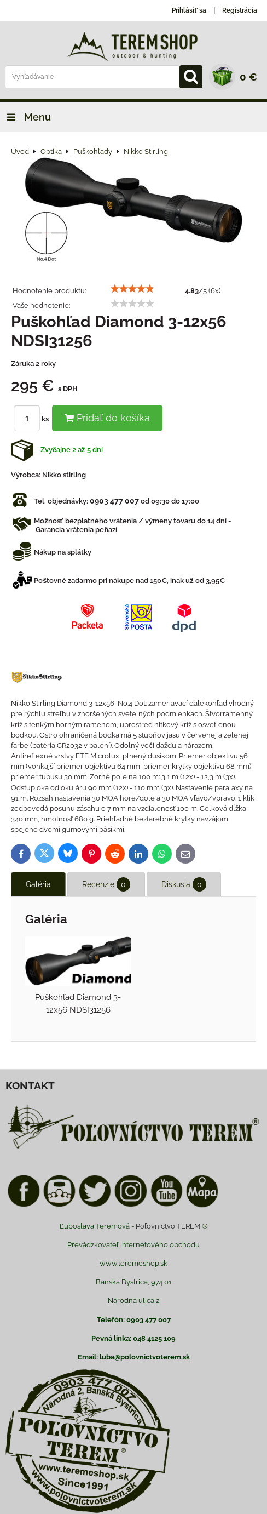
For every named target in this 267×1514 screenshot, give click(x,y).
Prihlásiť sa (189, 10)
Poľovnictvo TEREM (168, 1226)
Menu (25, 117)
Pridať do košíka (107, 418)
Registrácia (239, 10)
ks (33, 419)
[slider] (132, 288)
